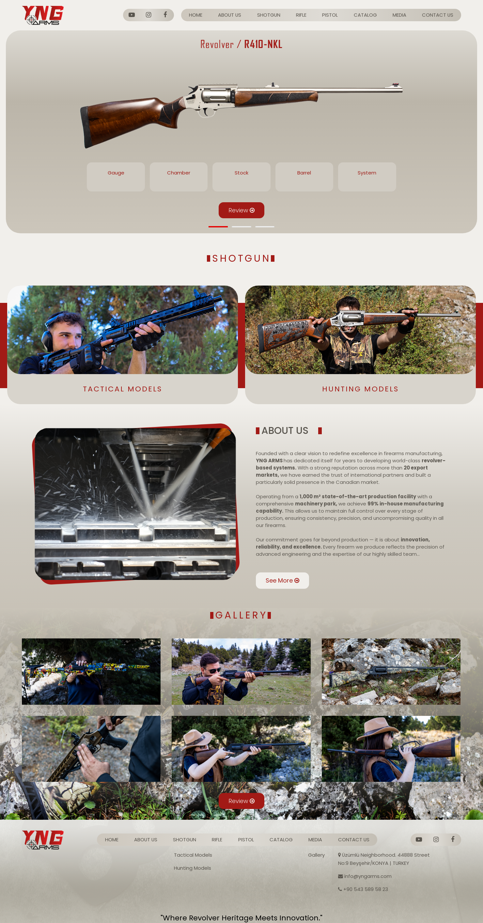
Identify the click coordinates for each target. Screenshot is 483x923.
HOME (195, 14)
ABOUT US (229, 14)
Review (241, 210)
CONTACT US (437, 14)
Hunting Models (192, 868)
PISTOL (330, 14)
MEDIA (399, 14)
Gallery (316, 854)
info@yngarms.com (365, 876)
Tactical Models (193, 854)
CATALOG (365, 14)
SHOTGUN (268, 14)
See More (270, 588)
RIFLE (301, 14)
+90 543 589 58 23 (363, 889)
